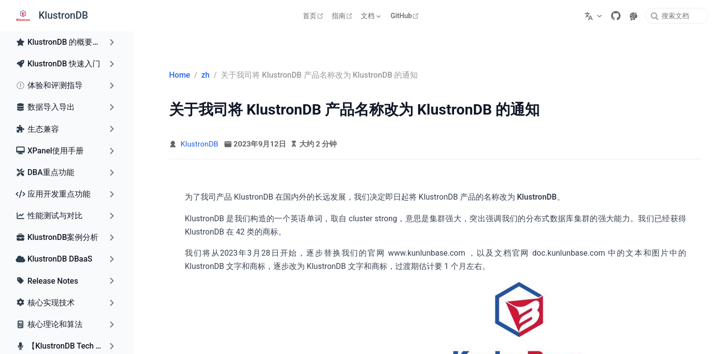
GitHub (406, 16)
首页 (314, 16)
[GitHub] (616, 16)
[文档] (372, 16)
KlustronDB (199, 144)
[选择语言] (594, 16)
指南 (343, 16)
